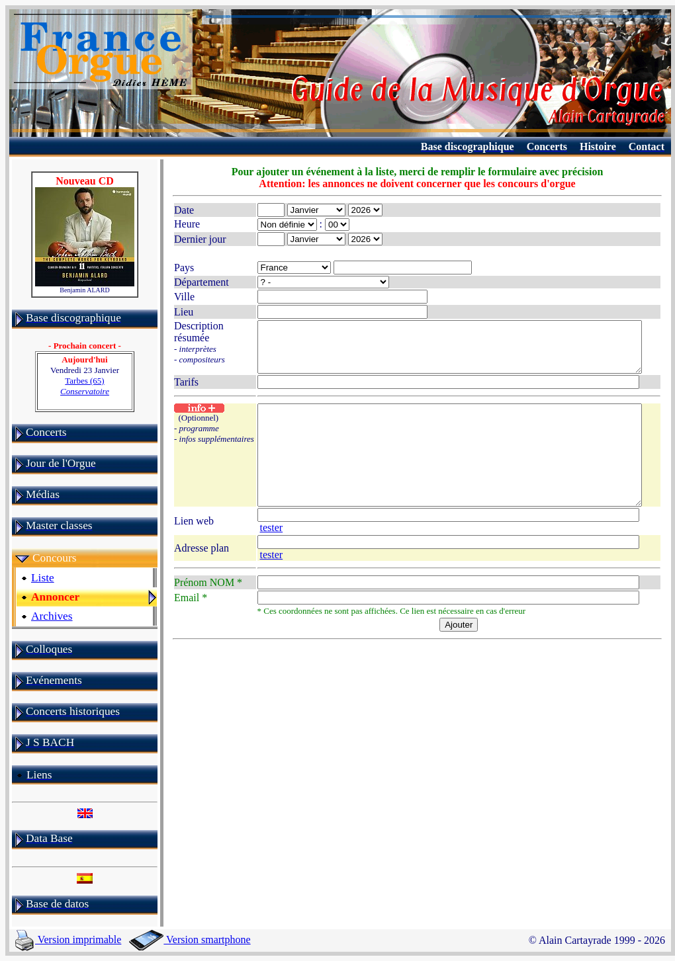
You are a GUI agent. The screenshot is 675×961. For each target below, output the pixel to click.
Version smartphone (189, 939)
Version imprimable (68, 939)
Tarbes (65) (84, 386)
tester (625, 544)
